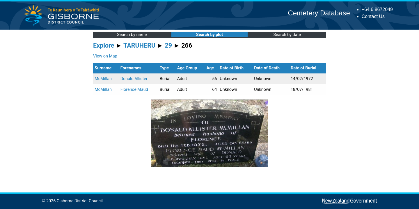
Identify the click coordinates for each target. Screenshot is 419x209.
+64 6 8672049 (377, 9)
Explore (103, 45)
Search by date (287, 34)
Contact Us (373, 16)
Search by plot (209, 34)
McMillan (103, 78)
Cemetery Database (319, 13)
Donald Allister (134, 78)
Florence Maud (134, 89)
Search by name (132, 34)
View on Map (105, 56)
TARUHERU (139, 45)
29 (168, 45)
